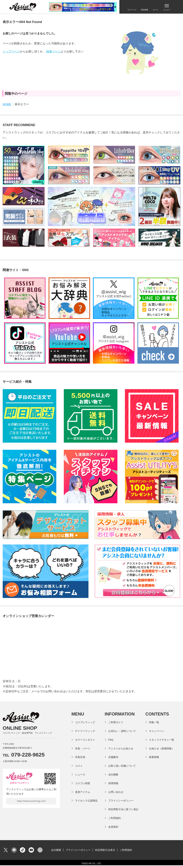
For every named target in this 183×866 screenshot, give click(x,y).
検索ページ (53, 51)
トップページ (11, 51)
